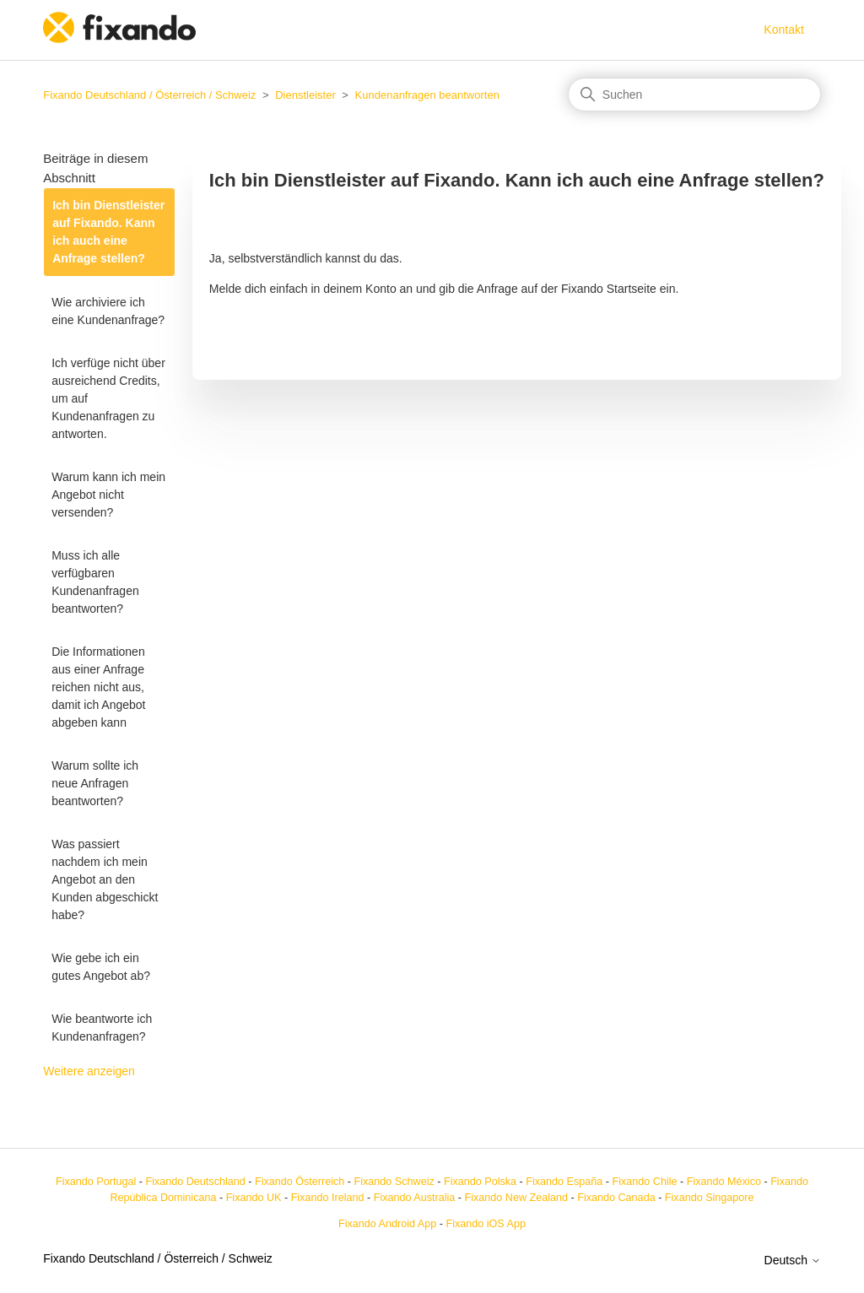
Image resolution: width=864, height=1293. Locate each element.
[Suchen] (694, 94)
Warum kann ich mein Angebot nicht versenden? (108, 494)
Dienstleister (305, 95)
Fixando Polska (480, 1182)
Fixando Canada (616, 1198)
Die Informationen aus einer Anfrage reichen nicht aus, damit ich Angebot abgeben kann (98, 687)
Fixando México (724, 1182)
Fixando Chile (645, 1182)
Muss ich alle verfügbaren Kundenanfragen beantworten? (95, 582)
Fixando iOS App (486, 1224)
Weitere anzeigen (89, 1071)
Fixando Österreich (299, 1182)
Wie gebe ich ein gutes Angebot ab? (100, 966)
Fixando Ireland (327, 1198)
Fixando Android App (387, 1224)
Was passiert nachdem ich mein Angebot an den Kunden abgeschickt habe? (104, 879)
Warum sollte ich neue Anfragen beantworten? (94, 783)
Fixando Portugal (96, 1182)
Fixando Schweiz (394, 1182)
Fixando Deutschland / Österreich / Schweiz (149, 95)
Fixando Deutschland (195, 1182)
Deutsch (792, 1260)
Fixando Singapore (709, 1198)
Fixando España (564, 1182)
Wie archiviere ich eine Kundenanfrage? (108, 311)
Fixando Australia (415, 1198)
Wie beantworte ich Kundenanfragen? (101, 1027)
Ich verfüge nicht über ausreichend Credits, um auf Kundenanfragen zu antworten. (108, 398)
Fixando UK (254, 1198)
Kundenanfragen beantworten (427, 95)
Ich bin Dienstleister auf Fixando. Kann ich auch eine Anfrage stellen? (108, 231)
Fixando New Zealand (517, 1198)
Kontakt (783, 29)
